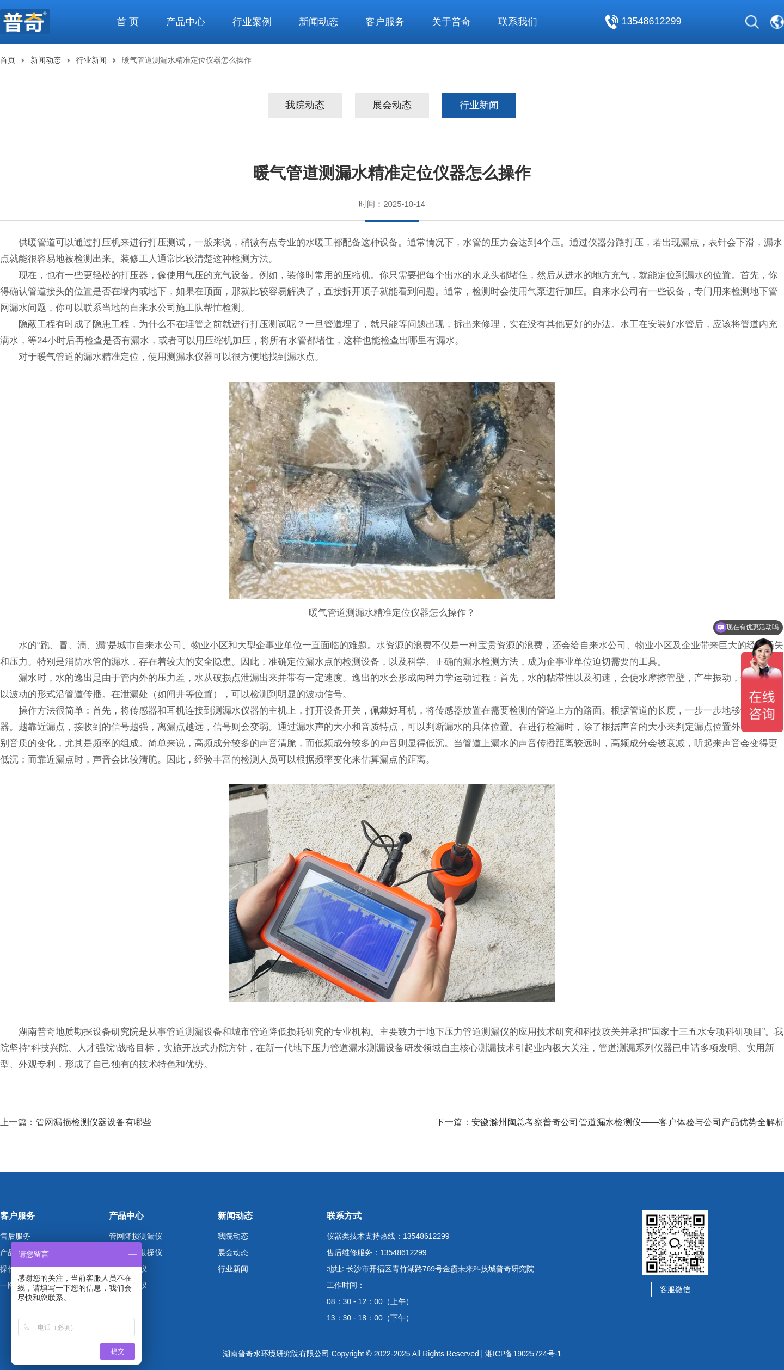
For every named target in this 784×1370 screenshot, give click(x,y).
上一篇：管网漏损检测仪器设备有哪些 (76, 1122)
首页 (7, 60)
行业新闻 (91, 60)
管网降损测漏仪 (135, 1236)
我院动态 (304, 105)
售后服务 (15, 1236)
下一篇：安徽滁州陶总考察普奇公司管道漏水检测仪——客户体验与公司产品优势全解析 (610, 1122)
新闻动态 (45, 60)
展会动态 (392, 105)
